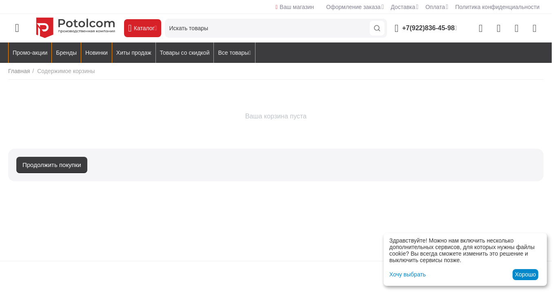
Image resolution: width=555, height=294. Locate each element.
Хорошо (525, 274)
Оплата (435, 7)
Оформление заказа (353, 7)
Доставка (403, 7)
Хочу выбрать (407, 274)
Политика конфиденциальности (497, 7)
